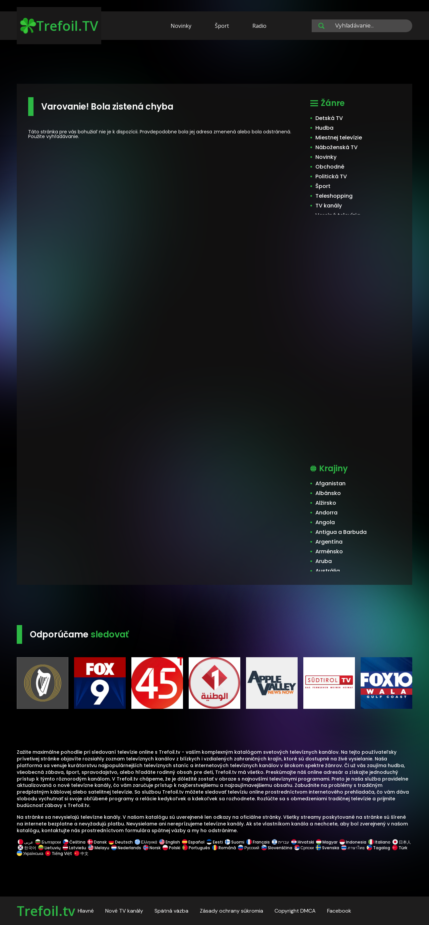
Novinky (181, 25)
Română (224, 848)
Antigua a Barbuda (341, 532)
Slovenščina (276, 848)
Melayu (98, 848)
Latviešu (74, 848)
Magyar (327, 842)
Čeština (74, 842)
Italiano (379, 842)
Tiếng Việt (58, 853)
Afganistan (330, 483)
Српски (304, 848)
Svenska (327, 848)
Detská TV (329, 118)
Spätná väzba (171, 910)
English (169, 842)
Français (258, 842)
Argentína (329, 542)
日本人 (401, 842)
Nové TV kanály (124, 910)
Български (48, 842)
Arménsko (329, 551)
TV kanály (328, 205)
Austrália (327, 571)
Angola (325, 522)
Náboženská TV (336, 147)
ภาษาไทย (353, 848)
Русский (248, 848)
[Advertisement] (214, 63)
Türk (399, 848)
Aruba (323, 561)
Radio (259, 25)
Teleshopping (334, 196)
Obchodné (329, 167)
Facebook (339, 910)
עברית (280, 842)
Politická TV (331, 176)
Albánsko (328, 493)
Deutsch (121, 842)
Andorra (326, 512)
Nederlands (126, 848)
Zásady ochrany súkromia (231, 910)
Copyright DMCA (295, 910)
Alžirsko (325, 503)
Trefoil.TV (59, 25)
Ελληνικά (146, 842)
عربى (25, 842)
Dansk (97, 842)
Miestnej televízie (338, 137)
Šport (222, 25)
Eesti (214, 842)
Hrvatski (302, 842)
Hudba (324, 128)
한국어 (27, 848)
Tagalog (378, 848)
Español (193, 842)
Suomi (234, 842)
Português (196, 848)
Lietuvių (49, 848)
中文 (80, 853)
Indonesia (353, 842)
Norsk (152, 848)
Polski (171, 848)
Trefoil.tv (46, 911)
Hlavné (86, 910)
